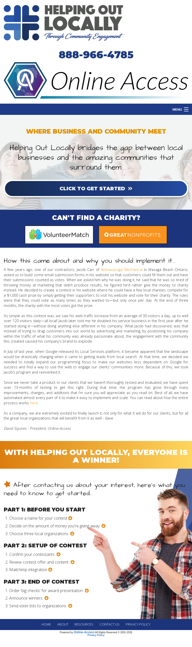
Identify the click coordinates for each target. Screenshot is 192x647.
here (34, 402)
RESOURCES (83, 624)
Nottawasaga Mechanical (121, 269)
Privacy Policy (96, 635)
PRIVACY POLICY (138, 624)
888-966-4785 (96, 54)
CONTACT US (110, 624)
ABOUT (62, 624)
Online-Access (84, 632)
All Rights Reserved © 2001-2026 (113, 632)
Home (46, 624)
